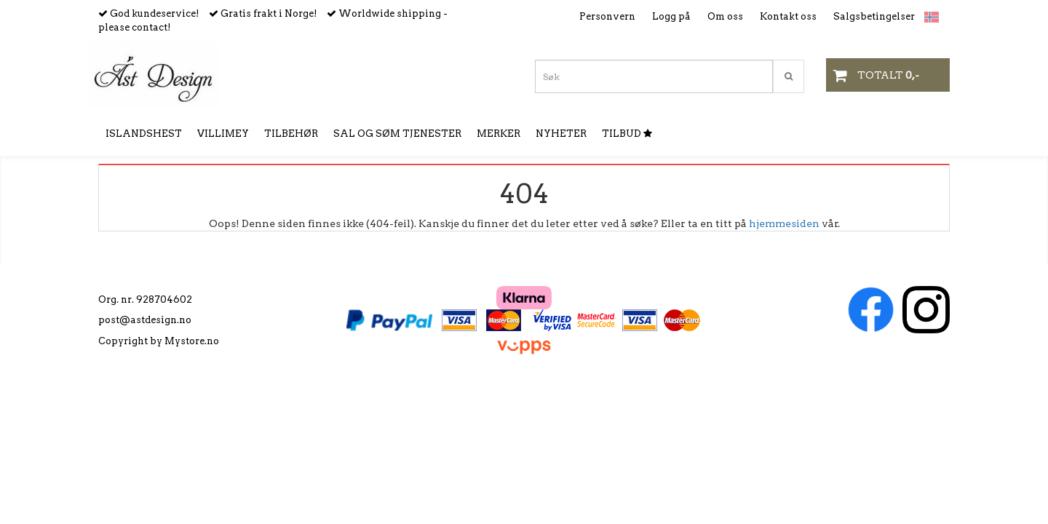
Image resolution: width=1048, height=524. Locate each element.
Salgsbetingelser (874, 16)
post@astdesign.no (144, 319)
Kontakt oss (788, 16)
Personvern (607, 16)
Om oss (725, 16)
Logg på (671, 16)
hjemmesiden (784, 223)
